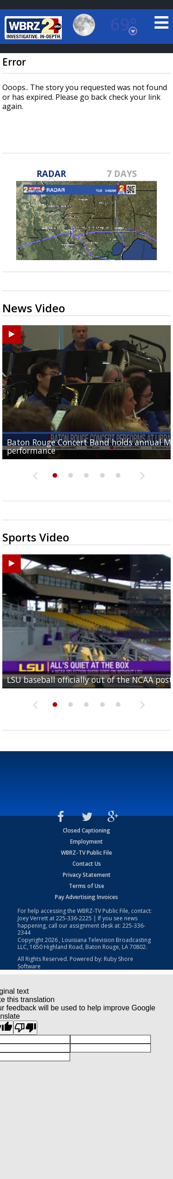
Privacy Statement (87, 875)
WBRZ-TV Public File (86, 853)
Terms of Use (86, 886)
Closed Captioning (86, 830)
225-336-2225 (74, 918)
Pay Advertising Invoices (86, 897)
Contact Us (86, 864)
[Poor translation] (25, 1028)
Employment (86, 841)
